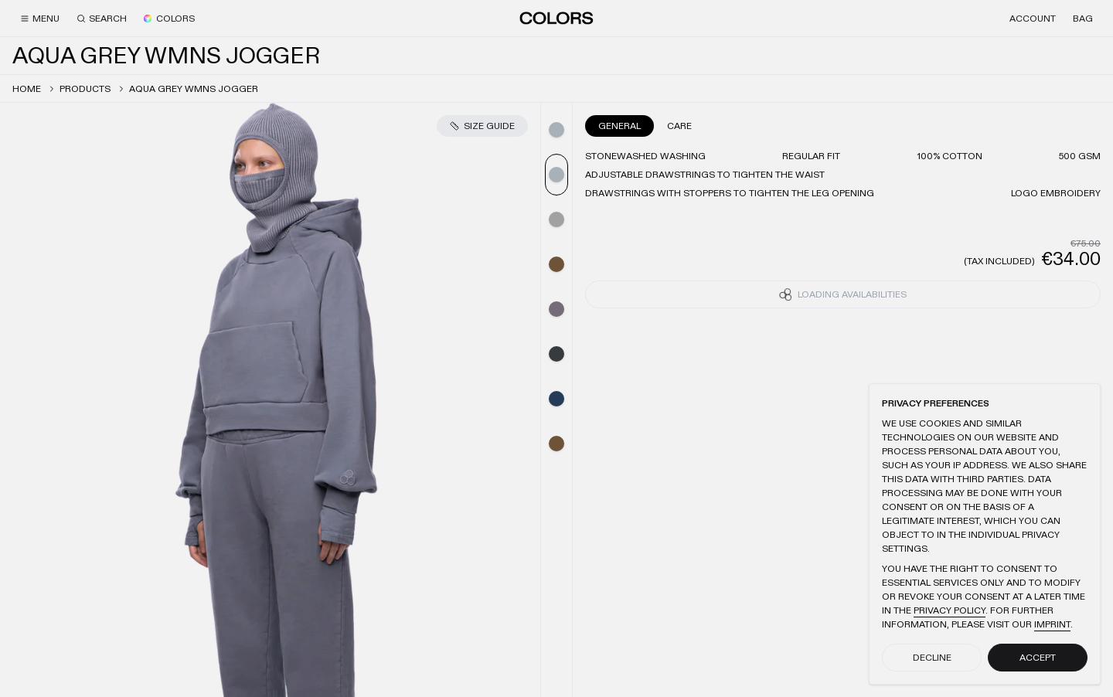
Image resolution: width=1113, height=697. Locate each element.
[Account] (1033, 18)
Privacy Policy (949, 610)
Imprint (1052, 624)
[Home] (556, 18)
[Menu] (39, 18)
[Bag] (1083, 18)
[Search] (101, 18)
